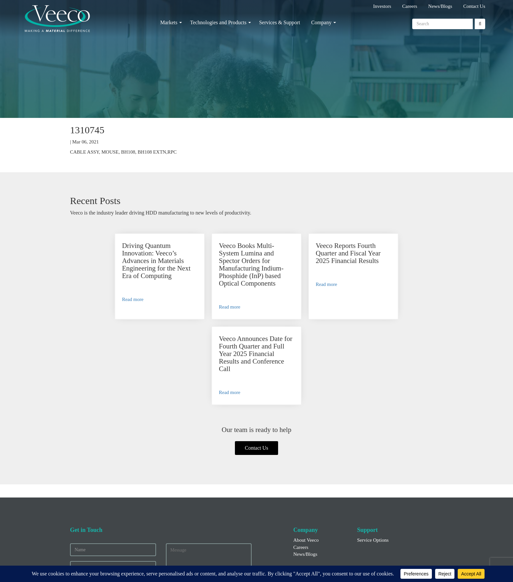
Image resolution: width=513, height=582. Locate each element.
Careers (409, 6)
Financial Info (307, 502)
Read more (97, 299)
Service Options (373, 454)
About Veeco (306, 454)
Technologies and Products (218, 22)
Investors (382, 6)
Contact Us (474, 6)
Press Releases (307, 509)
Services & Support (279, 22)
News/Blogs (440, 6)
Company (321, 22)
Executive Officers (311, 516)
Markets (168, 22)
